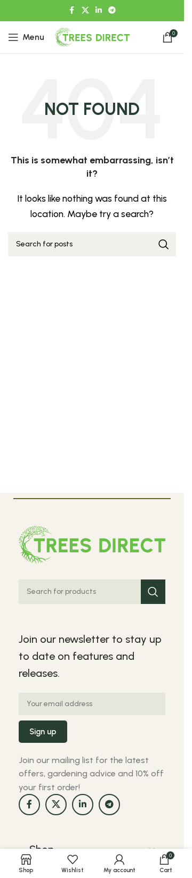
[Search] (92, 244)
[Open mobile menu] (26, 37)
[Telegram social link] (112, 10)
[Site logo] (92, 36)
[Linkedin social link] (98, 10)
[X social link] (85, 10)
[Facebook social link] (72, 10)
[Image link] (92, 544)
